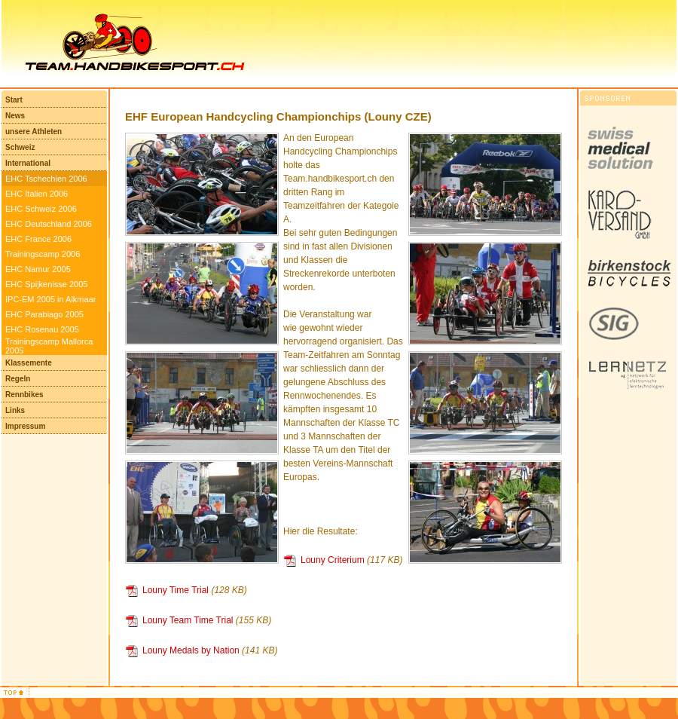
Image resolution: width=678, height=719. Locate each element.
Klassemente (28, 363)
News (15, 116)
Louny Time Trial (175, 590)
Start (14, 100)
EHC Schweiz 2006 (41, 208)
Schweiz (20, 147)
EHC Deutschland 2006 (48, 223)
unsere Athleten (33, 131)
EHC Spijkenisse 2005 (46, 284)
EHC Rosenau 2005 (42, 329)
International (27, 163)
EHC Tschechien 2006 (46, 178)
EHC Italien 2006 (36, 193)
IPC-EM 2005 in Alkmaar (50, 299)
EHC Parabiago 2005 (44, 314)
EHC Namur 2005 (38, 269)
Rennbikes (24, 394)
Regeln (17, 379)
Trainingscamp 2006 (42, 254)
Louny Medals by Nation (191, 650)
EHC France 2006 (38, 238)
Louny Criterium (333, 560)
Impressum (25, 426)
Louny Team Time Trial (188, 620)
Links (15, 410)
